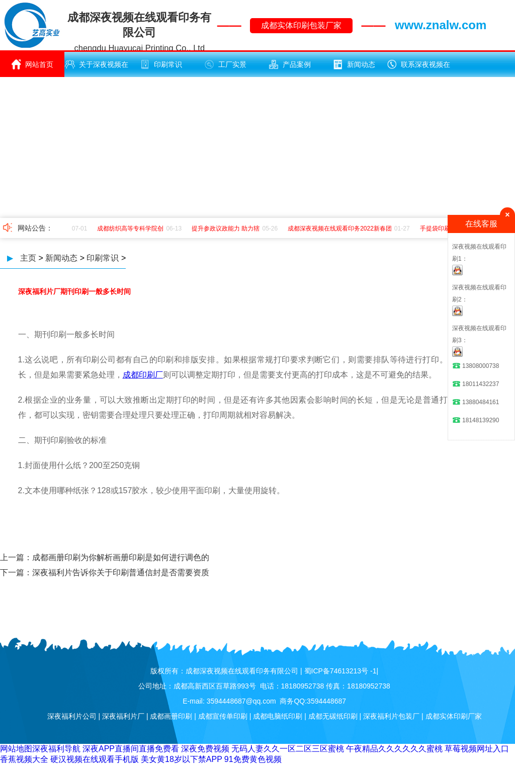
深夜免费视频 (205, 748)
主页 (28, 258)
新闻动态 (354, 64)
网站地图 (16, 748)
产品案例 (290, 64)
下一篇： (16, 572)
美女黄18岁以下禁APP (181, 759)
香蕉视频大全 (24, 759)
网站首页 (32, 64)
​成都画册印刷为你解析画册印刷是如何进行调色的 (120, 557)
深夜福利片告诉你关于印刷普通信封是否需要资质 (120, 572)
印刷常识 (161, 64)
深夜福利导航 (56, 748)
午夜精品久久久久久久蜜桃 (394, 748)
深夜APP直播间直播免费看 (130, 748)
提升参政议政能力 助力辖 (227, 228)
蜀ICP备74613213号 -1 (340, 671)
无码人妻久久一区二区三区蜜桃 (287, 748)
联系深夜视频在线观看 (418, 68)
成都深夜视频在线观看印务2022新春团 (341, 228)
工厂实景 (225, 64)
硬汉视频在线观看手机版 (94, 759)
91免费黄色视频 (253, 759)
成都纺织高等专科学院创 (131, 228)
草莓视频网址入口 (477, 748)
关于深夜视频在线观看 (96, 68)
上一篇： (16, 557)
